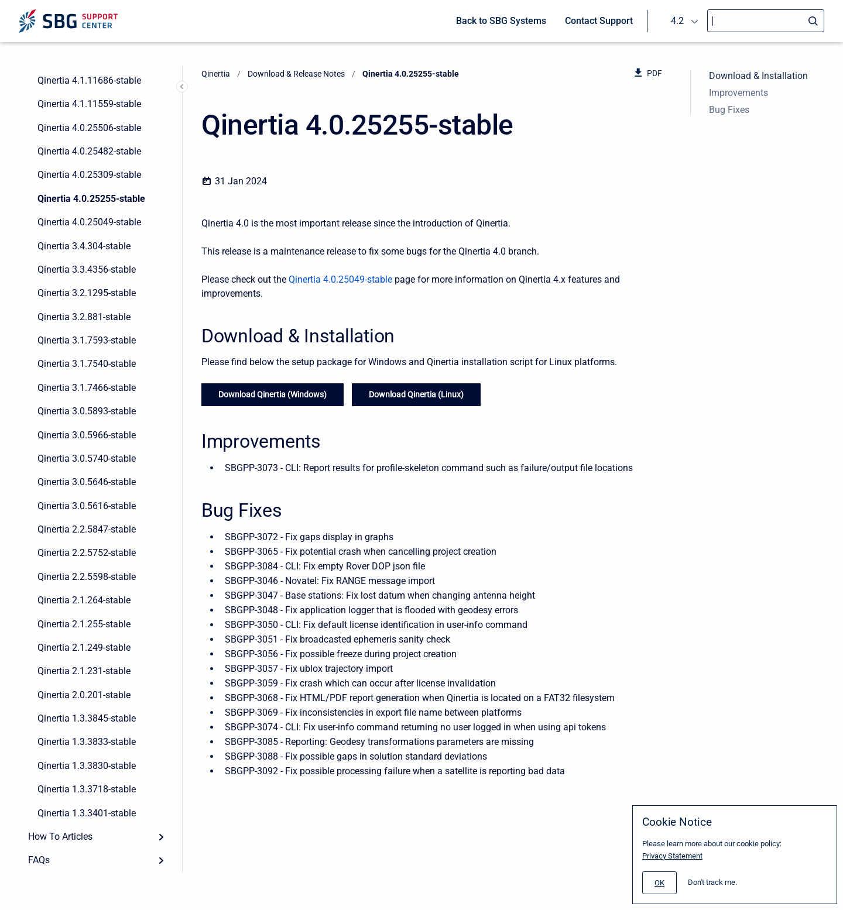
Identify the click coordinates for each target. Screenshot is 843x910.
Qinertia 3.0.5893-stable (86, 411)
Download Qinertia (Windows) (272, 394)
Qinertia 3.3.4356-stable (86, 269)
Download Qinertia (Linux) (416, 394)
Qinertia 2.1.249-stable (84, 647)
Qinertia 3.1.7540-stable (86, 363)
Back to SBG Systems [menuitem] (501, 20)
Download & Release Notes (296, 73)
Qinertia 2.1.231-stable (84, 671)
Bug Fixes (729, 109)
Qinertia (215, 73)
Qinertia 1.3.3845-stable (86, 718)
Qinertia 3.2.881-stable (84, 316)
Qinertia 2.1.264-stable (84, 600)
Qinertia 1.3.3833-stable (86, 741)
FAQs (39, 860)
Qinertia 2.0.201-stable (84, 694)
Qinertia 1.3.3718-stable (86, 789)
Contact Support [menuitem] (599, 20)
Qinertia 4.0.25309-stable (89, 174)
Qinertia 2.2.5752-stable (86, 552)
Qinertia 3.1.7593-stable (86, 340)
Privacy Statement (672, 855)
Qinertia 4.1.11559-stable (89, 103)
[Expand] (161, 837)
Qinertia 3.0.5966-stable (86, 435)
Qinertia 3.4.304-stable (84, 246)
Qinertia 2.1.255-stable (84, 624)
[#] (659, 882)
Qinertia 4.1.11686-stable (89, 80)
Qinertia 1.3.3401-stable (86, 813)
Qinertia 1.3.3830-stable (86, 765)
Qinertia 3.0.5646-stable (86, 481)
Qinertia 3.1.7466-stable (86, 387)
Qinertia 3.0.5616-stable (86, 505)
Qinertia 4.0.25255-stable (91, 198)
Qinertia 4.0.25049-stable (89, 222)
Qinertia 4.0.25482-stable (89, 151)
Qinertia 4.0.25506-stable (89, 127)
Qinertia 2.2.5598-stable (86, 576)
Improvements (738, 92)
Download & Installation (758, 75)
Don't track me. (712, 882)
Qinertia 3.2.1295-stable (86, 292)
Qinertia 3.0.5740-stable (86, 458)
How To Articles (60, 836)
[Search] (765, 20)
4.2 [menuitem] (677, 20)
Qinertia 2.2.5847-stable (86, 529)
